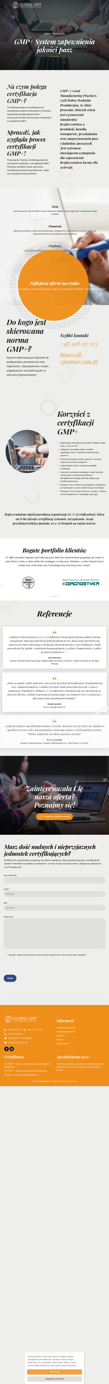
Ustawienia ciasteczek (54, 1379)
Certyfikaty (59, 33)
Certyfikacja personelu (66, 1031)
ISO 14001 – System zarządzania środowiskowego (25, 1071)
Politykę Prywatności (41, 1365)
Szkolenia (61, 1035)
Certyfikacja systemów (66, 1027)
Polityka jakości (63, 1043)
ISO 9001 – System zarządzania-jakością (21, 1075)
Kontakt (60, 1039)
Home (47, 33)
